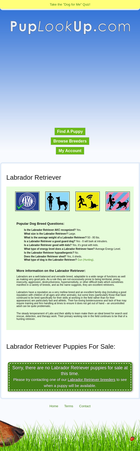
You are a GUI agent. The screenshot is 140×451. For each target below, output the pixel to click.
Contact (85, 406)
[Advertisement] (70, 81)
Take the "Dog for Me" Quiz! (70, 4)
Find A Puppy (70, 131)
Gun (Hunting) (85, 259)
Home (53, 406)
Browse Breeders (70, 141)
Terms (68, 406)
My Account (69, 151)
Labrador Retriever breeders (91, 379)
